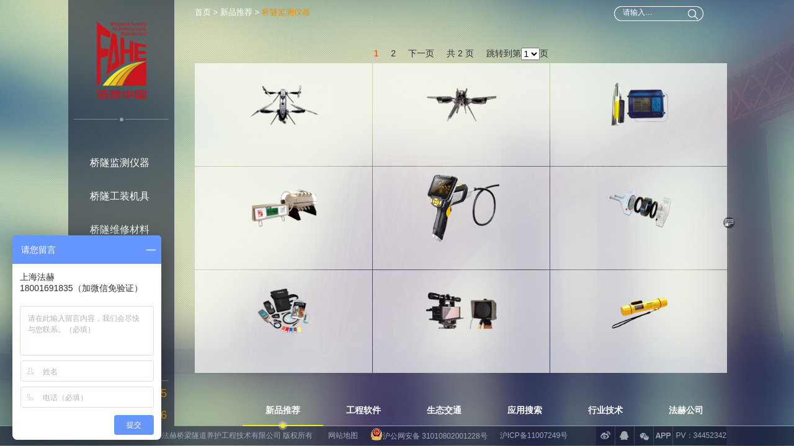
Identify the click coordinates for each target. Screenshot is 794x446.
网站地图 (343, 435)
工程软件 (363, 410)
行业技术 (605, 410)
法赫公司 (686, 410)
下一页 (421, 45)
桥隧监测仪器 (119, 162)
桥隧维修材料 (119, 229)
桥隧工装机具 (119, 196)
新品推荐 (282, 410)
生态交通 (444, 410)
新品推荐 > (239, 12)
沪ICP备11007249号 (534, 435)
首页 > (207, 12)
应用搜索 (524, 410)
